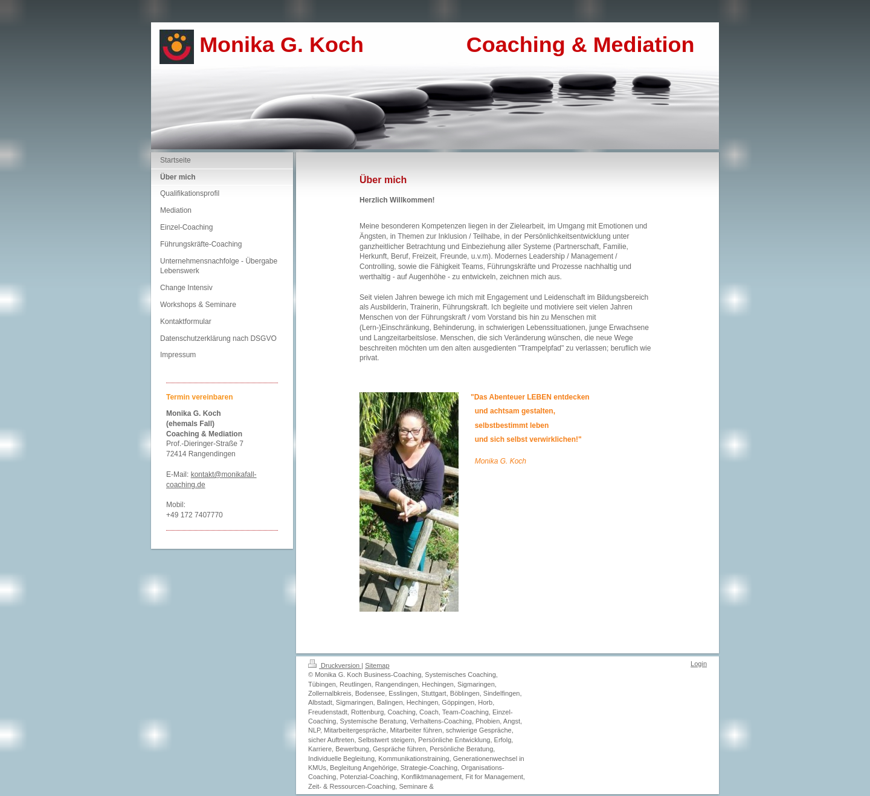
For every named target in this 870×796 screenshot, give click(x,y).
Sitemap (377, 665)
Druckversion (334, 665)
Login (699, 663)
